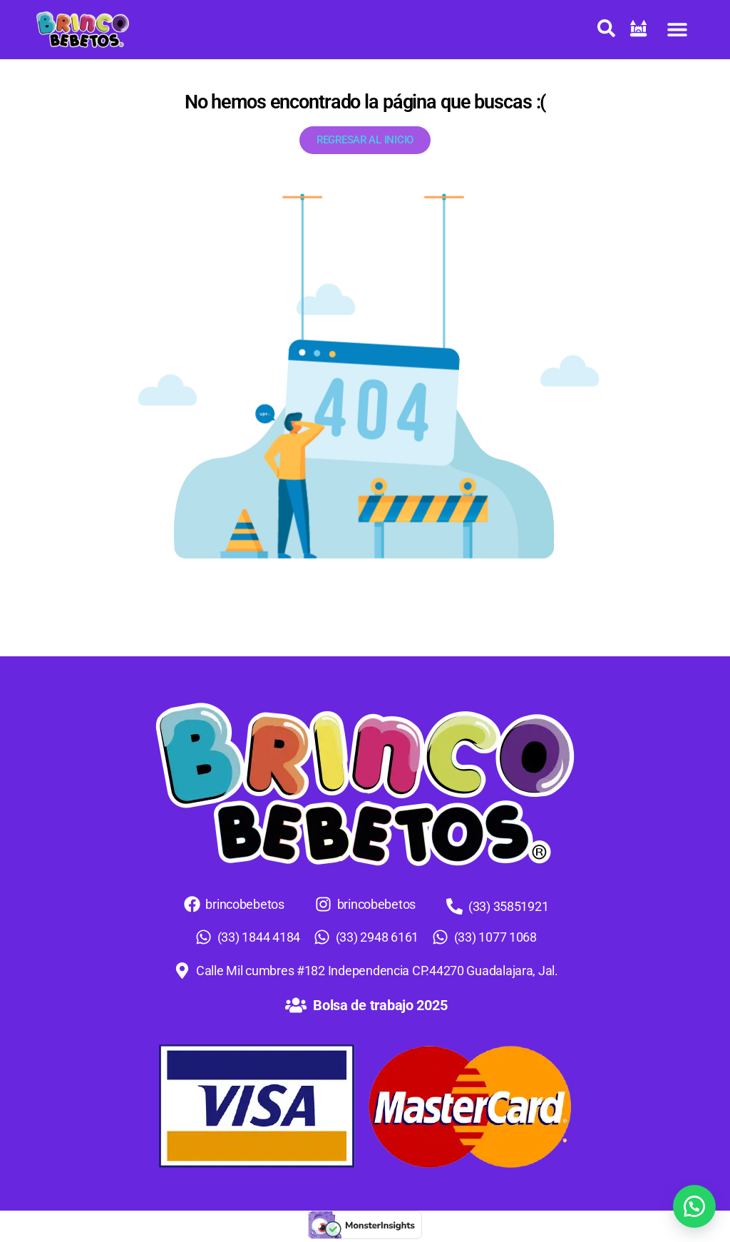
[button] (678, 30)
